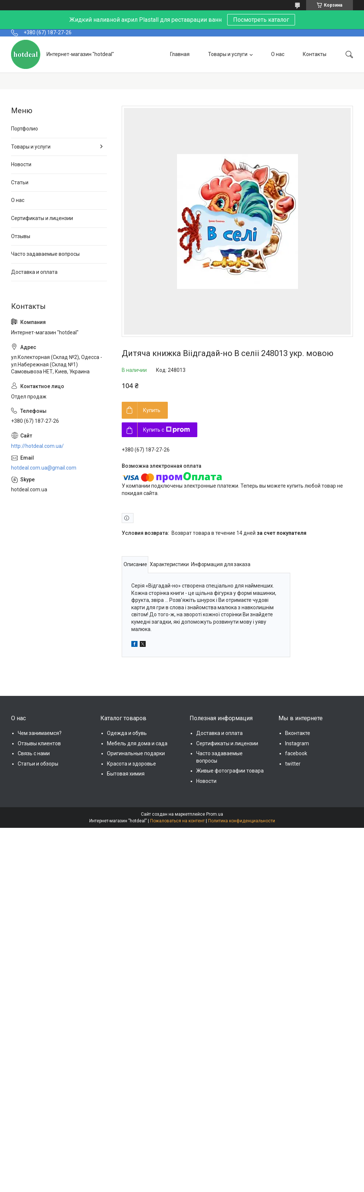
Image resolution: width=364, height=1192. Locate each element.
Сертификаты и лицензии (42, 218)
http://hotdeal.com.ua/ (37, 446)
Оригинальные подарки (136, 753)
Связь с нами (34, 753)
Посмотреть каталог (261, 19)
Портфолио (24, 129)
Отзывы (20, 236)
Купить (151, 410)
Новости (21, 164)
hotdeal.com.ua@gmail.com (43, 468)
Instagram (297, 743)
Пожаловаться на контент (177, 820)
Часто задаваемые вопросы (45, 254)
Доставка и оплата (34, 272)
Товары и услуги (227, 54)
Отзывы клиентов (39, 743)
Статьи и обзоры (38, 764)
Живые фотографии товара (230, 771)
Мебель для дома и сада (137, 743)
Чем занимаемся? (40, 733)
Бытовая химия (126, 774)
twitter (293, 764)
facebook (296, 753)
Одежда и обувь (127, 733)
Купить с (166, 429)
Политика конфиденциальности (241, 820)
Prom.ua (214, 814)
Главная (180, 54)
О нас (277, 54)
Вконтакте (297, 733)
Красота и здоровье (131, 764)
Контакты (314, 54)
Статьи (19, 182)
